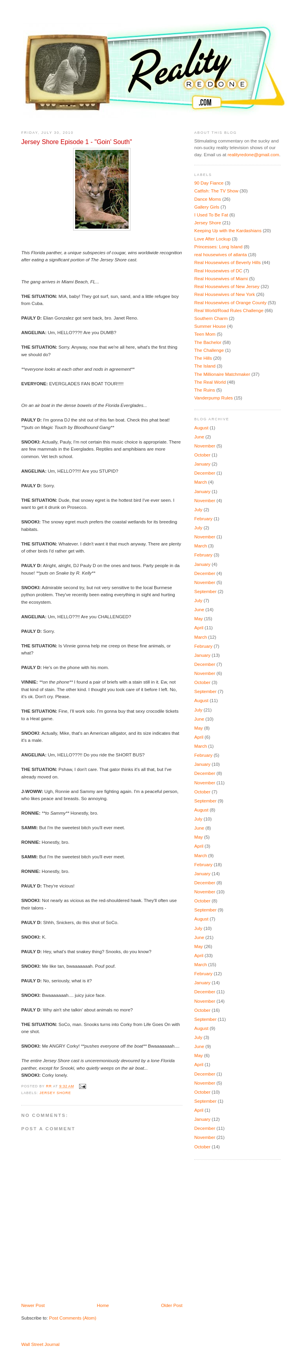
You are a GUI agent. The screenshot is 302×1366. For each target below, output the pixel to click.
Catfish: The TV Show (216, 191)
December (204, 473)
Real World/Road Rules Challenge (228, 310)
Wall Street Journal (40, 1344)
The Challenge (209, 350)
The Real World (210, 382)
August (201, 427)
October (202, 455)
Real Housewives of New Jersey (227, 286)
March (200, 482)
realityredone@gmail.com (253, 154)
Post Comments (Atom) (72, 1318)
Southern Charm (211, 318)
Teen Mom (204, 334)
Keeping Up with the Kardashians (227, 230)
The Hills (203, 358)
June (199, 436)
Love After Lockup (212, 239)
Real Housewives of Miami (221, 278)
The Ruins (204, 390)
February (203, 518)
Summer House (210, 326)
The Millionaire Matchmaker (222, 374)
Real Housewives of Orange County (230, 302)
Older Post (171, 1305)
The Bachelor (207, 342)
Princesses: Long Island (218, 246)
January (202, 464)
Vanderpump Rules (213, 398)
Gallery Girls (206, 207)
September (205, 591)
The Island (204, 366)
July (198, 509)
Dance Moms (207, 199)
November (204, 446)
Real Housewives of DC (218, 270)
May (198, 618)
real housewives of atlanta (220, 254)
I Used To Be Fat (211, 215)
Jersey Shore (55, 1093)
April (198, 627)
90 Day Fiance (209, 183)
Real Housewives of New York (224, 294)
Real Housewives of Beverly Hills (227, 262)
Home (103, 1305)
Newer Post (33, 1305)
